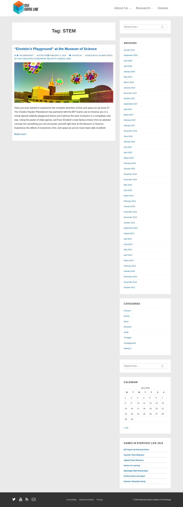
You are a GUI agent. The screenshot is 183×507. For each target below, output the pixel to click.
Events (126, 316)
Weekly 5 (127, 348)
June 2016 (128, 136)
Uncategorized (130, 343)
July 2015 (128, 147)
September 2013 (130, 228)
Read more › (20, 134)
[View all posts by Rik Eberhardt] (25, 55)
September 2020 (130, 55)
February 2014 (130, 201)
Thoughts (127, 338)
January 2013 (129, 271)
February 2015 (130, 163)
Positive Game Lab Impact (134, 476)
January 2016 (129, 142)
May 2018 (128, 77)
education (28, 59)
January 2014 (129, 206)
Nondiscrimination (86, 500)
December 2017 (130, 93)
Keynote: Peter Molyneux (134, 455)
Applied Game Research (133, 460)
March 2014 (129, 196)
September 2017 (130, 104)
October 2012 (129, 287)
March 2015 (129, 158)
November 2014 (130, 179)
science (61, 59)
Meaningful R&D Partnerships (136, 471)
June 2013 (128, 244)
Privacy (100, 500)
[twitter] (14, 500)
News (126, 321)
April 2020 (128, 61)
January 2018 (129, 88)
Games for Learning (132, 466)
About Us (123, 8)
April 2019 (128, 66)
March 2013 (129, 260)
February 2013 (130, 266)
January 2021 (129, 50)
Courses (127, 311)
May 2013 (128, 249)
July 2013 (128, 239)
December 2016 (130, 131)
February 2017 (130, 120)
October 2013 (129, 223)
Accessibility (71, 500)
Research (145, 8)
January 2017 (129, 125)
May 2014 (128, 185)
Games (163, 8)
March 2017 (129, 115)
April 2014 (128, 190)
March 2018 (129, 82)
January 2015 (129, 169)
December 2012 (130, 277)
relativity (51, 59)
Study (126, 332)
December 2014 (130, 174)
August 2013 (129, 233)
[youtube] (21, 500)
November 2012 (130, 282)
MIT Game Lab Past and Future (136, 450)
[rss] (27, 500)
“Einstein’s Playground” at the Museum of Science (55, 49)
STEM (68, 59)
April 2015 (128, 152)
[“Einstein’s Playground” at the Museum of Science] (58, 55)
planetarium (40, 59)
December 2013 (130, 212)
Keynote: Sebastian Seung (134, 481)
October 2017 (129, 98)
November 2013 (130, 217)
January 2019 (129, 71)
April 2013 (128, 255)
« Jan (126, 428)
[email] (34, 500)
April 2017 (128, 109)
